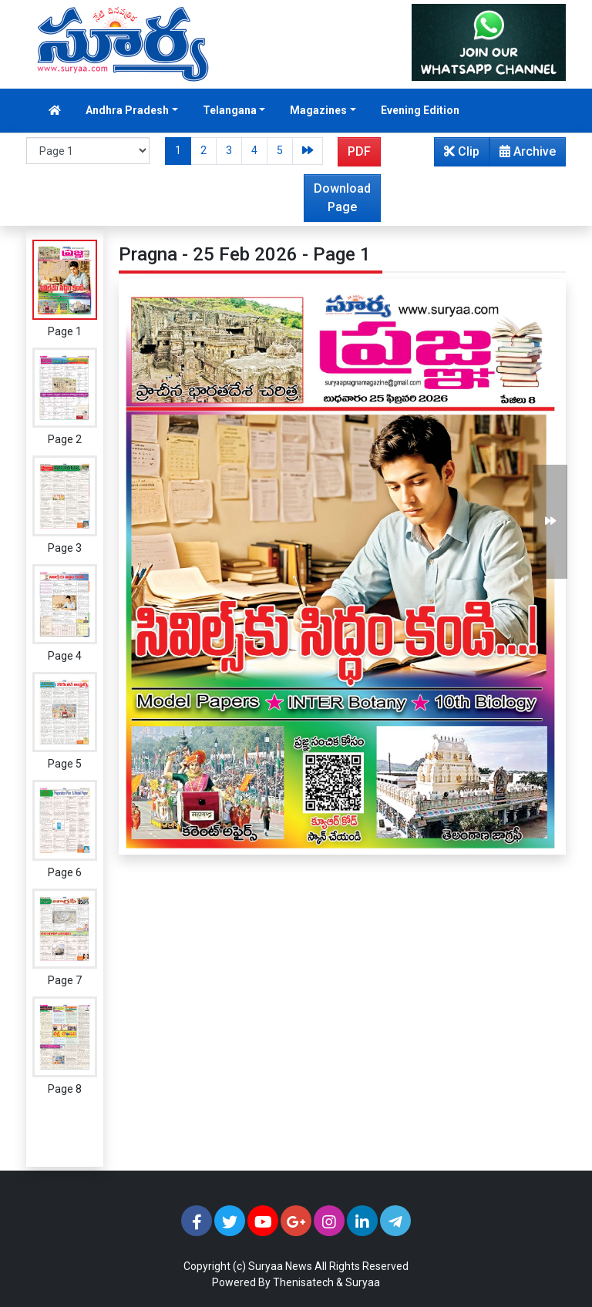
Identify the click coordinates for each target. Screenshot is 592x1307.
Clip (461, 151)
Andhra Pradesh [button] (127, 110)
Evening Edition (420, 110)
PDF (359, 151)
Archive (523, 155)
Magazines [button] (318, 110)
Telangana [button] (230, 110)
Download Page (342, 197)
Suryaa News (280, 1266)
